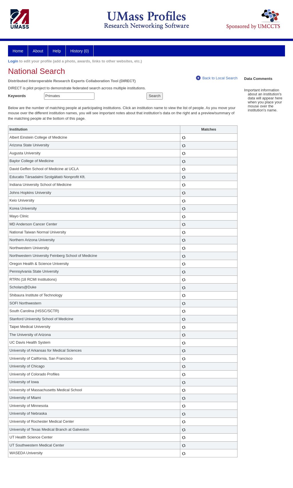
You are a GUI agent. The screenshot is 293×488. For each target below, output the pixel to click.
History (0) (79, 51)
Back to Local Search (216, 78)
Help (57, 51)
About (38, 51)
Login (13, 61)
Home (18, 51)
